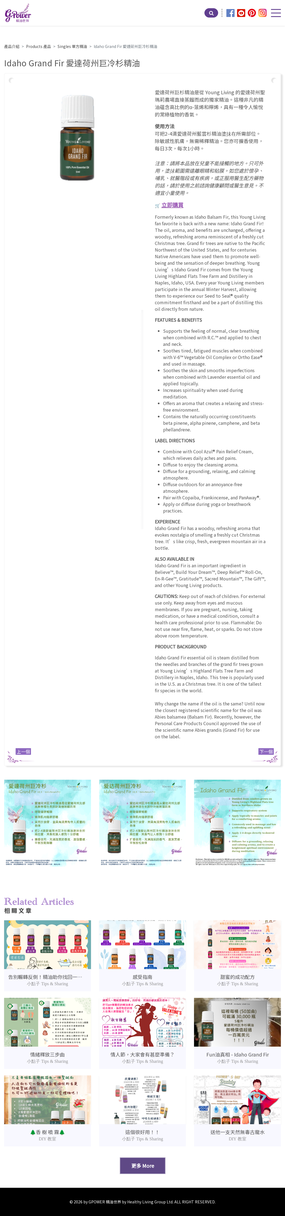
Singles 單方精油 (72, 46)
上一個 (23, 751)
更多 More (142, 1165)
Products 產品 (38, 46)
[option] (77, 137)
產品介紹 (11, 46)
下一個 (266, 751)
